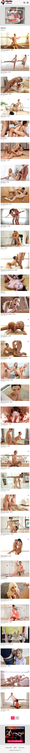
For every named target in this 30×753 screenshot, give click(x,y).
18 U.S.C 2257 (9, 747)
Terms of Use (21, 747)
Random (2, 30)
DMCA (15, 747)
